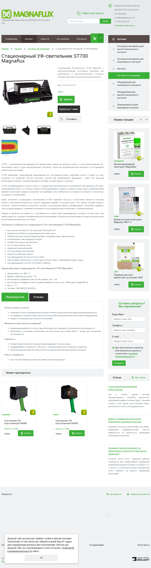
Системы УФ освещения (128, 75)
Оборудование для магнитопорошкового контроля (127, 94)
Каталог (29, 38)
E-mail (115, 336)
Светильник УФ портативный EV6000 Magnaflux (15, 422)
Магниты (121, 68)
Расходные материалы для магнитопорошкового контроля (130, 49)
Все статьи (140, 377)
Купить (138, 175)
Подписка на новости (140, 494)
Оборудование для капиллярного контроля (129, 83)
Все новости (115, 494)
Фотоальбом (63, 38)
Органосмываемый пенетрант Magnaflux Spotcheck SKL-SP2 (125, 166)
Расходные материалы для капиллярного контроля (130, 60)
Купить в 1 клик (68, 109)
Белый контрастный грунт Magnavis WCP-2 (128, 222)
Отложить (71, 119)
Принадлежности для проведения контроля (127, 106)
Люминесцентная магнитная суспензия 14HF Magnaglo (128, 277)
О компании (11, 38)
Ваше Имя (118, 314)
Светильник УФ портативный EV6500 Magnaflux (66, 422)
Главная (4, 48)
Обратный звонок (93, 13)
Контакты (82, 38)
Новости (45, 38)
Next (147, 119)
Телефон (117, 325)
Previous (141, 119)
